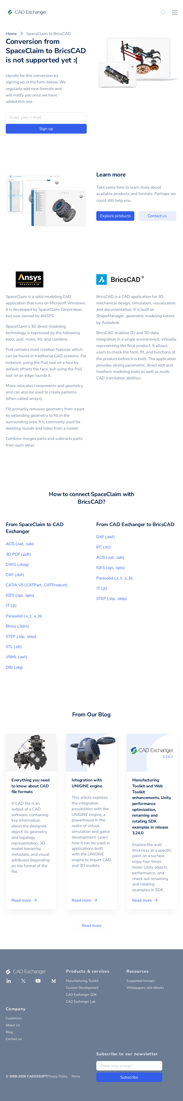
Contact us (14, 1039)
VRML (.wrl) (16, 657)
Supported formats (141, 981)
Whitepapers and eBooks (145, 987)
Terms (75, 1076)
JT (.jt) (11, 605)
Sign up (46, 128)
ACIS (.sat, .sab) (20, 544)
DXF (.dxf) (15, 575)
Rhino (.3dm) (17, 626)
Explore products (138, 216)
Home (11, 33)
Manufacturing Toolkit (82, 981)
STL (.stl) (14, 646)
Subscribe (129, 1077)
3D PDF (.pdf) (18, 554)
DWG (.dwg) (17, 564)
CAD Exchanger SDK (81, 994)
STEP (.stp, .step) (21, 636)
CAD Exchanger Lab (81, 1001)
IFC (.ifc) (103, 547)
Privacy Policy (57, 1076)
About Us (13, 1025)
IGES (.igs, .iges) (20, 595)
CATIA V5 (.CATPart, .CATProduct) (36, 585)
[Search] (163, 12)
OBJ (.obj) (14, 667)
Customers (14, 1018)
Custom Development (82, 987)
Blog (9, 1032)
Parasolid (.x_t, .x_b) (24, 616)
